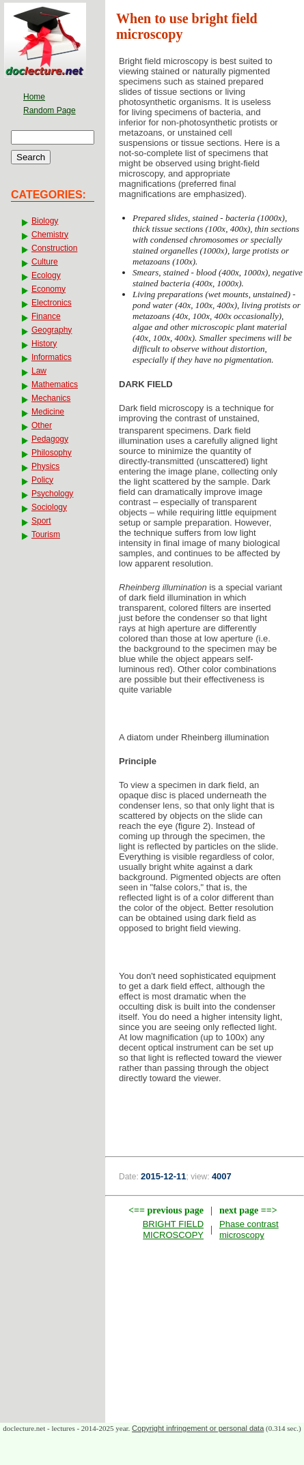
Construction (54, 248)
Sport (41, 521)
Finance (46, 316)
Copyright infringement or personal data (198, 1428)
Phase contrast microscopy (249, 1229)
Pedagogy (49, 439)
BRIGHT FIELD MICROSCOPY (173, 1229)
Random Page (49, 110)
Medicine (47, 412)
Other (41, 425)
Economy (48, 289)
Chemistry (49, 234)
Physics (45, 466)
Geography (51, 330)
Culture (44, 262)
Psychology (52, 493)
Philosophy (51, 452)
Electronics (51, 302)
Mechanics (50, 398)
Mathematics (54, 384)
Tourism (45, 534)
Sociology (49, 507)
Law (38, 371)
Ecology (46, 275)
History (44, 343)
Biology (44, 221)
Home (34, 97)
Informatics (51, 357)
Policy (42, 480)
